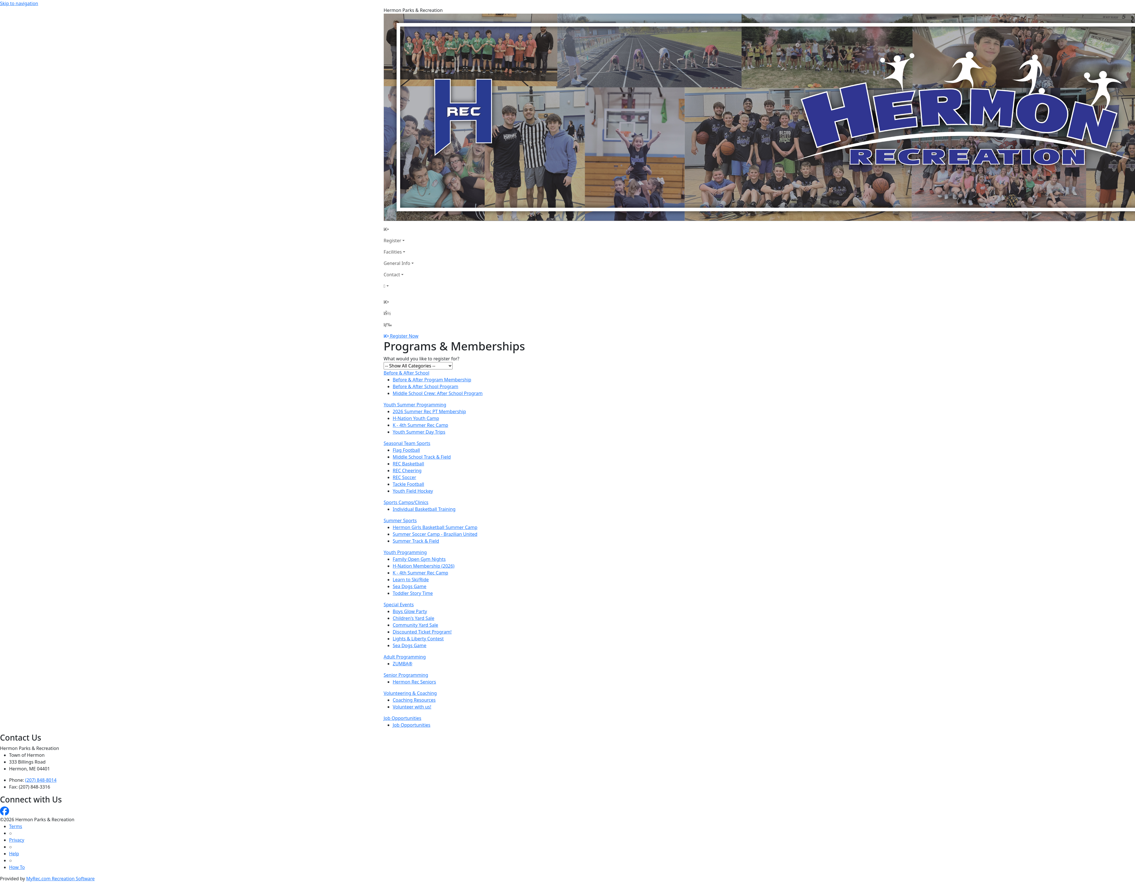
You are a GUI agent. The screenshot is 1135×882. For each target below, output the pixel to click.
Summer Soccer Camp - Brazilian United (435, 534)
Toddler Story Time (413, 593)
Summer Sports (400, 520)
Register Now (404, 336)
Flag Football (406, 450)
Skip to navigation (19, 3)
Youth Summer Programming (415, 405)
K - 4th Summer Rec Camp (420, 425)
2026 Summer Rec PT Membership (429, 411)
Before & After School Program (425, 386)
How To (17, 867)
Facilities (393, 252)
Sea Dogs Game (409, 586)
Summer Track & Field (416, 541)
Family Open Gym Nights (419, 559)
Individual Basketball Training (424, 509)
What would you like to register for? (421, 359)
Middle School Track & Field (422, 457)
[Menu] (388, 324)
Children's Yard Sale (413, 618)
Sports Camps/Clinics (406, 502)
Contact (392, 274)
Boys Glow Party (410, 611)
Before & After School (406, 373)
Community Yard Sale (415, 625)
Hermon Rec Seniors (414, 682)
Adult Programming (405, 657)
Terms (15, 826)
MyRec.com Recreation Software (60, 878)
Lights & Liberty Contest (418, 639)
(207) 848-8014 (40, 780)
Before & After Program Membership (432, 380)
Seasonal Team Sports (407, 443)
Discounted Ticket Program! (422, 632)
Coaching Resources (414, 700)
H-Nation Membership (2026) (424, 566)
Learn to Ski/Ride (411, 579)
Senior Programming (406, 675)
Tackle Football (408, 484)
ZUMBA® (402, 664)
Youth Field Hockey (413, 491)
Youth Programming (405, 552)
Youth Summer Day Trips (419, 432)
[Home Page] (399, 229)
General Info (397, 263)
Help (14, 853)
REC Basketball (408, 464)
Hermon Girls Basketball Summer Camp (435, 527)
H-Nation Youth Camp (416, 418)
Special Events (399, 604)
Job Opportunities (402, 718)
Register (392, 240)
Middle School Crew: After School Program (438, 393)
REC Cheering (407, 470)
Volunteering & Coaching (410, 693)
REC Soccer (404, 477)
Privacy (16, 840)
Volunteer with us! (412, 707)
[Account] (399, 286)
